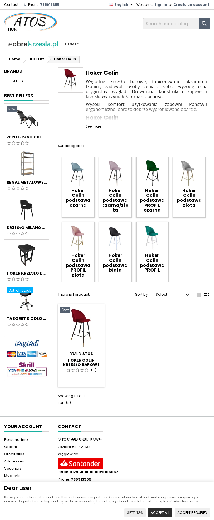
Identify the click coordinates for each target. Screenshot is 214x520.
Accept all (160, 512)
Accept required (192, 512)
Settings (135, 512)
